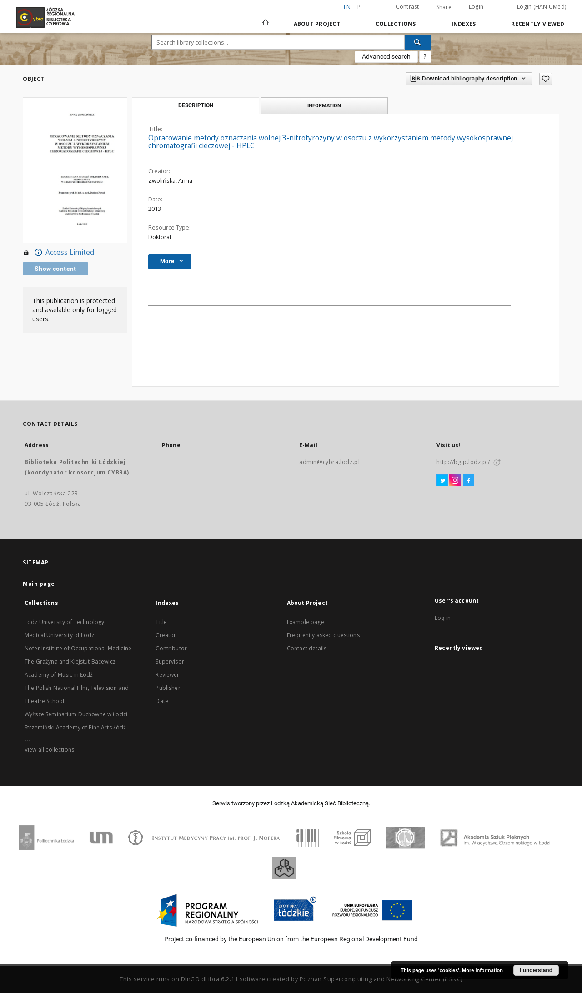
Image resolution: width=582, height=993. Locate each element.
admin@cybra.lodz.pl (329, 462)
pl (360, 7)
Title (161, 622)
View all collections (49, 749)
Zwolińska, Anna (170, 181)
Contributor (171, 648)
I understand (536, 970)
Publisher (168, 688)
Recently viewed (537, 24)
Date (162, 701)
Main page (39, 584)
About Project (317, 24)
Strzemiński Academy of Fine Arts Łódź (75, 727)
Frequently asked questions (323, 635)
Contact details (306, 648)
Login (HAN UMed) (541, 6)
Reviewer (167, 675)
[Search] (418, 42)
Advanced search (386, 56)
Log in (443, 618)
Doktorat (159, 237)
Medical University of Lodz (59, 635)
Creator (166, 635)
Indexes (464, 24)
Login (476, 6)
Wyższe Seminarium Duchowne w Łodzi (76, 714)
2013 (154, 209)
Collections (396, 24)
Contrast (407, 6)
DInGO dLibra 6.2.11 (209, 979)
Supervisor (170, 661)
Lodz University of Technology (64, 622)
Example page (305, 622)
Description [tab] (195, 105)
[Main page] (265, 19)
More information (482, 970)
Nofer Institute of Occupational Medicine (78, 648)
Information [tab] (324, 105)
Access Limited (58, 253)
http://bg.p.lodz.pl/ (463, 462)
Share (444, 7)
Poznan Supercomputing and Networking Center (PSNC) (381, 979)
